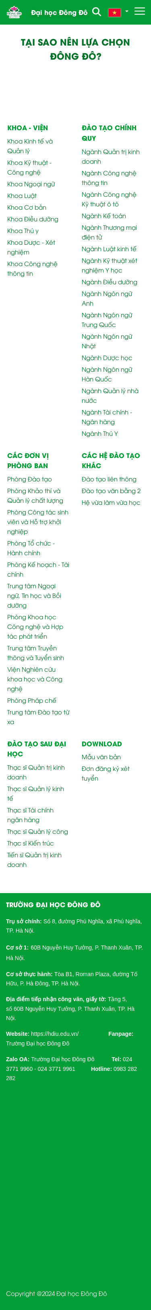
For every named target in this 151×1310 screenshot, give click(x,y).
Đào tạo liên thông (109, 479)
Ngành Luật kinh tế (109, 248)
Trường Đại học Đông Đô (37, 1043)
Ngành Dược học (107, 357)
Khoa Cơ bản (26, 207)
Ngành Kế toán (104, 215)
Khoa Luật (22, 195)
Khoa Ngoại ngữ (31, 183)
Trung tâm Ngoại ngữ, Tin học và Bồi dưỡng (34, 595)
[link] (55, 1033)
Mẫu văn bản (101, 756)
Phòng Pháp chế (31, 700)
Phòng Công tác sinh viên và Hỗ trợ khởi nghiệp (37, 521)
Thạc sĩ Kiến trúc (30, 843)
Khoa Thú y (23, 230)
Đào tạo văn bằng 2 (111, 490)
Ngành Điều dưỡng (109, 281)
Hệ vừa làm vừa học (111, 502)
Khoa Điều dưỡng (32, 219)
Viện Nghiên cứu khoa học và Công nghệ (34, 678)
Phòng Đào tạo (29, 479)
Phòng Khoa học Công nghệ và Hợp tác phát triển (35, 626)
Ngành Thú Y (100, 433)
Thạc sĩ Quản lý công (37, 831)
